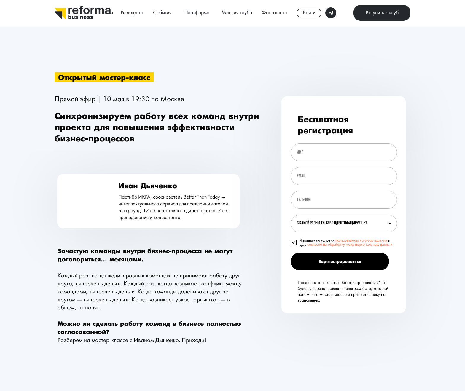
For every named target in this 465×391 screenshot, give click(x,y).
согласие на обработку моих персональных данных (349, 244)
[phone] (344, 200)
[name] (344, 152)
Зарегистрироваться (340, 261)
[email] (344, 176)
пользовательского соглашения (361, 240)
